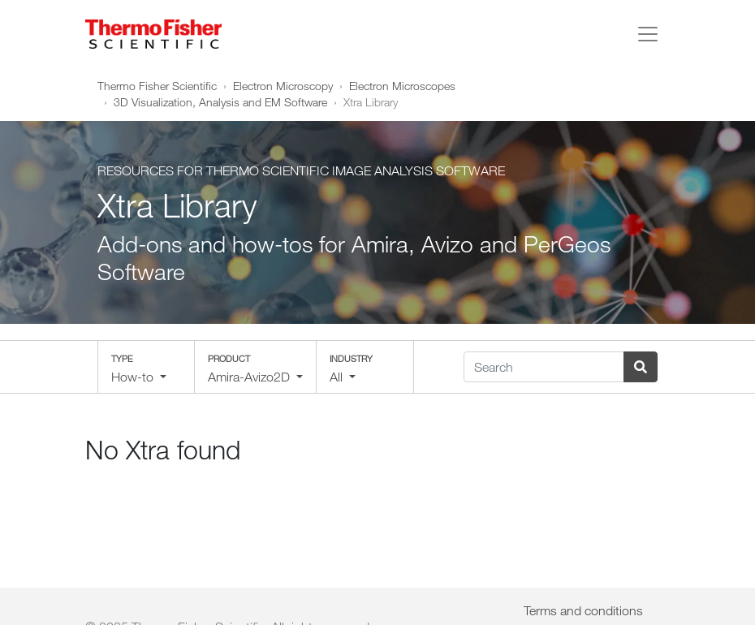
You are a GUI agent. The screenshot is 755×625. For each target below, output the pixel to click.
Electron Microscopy (283, 86)
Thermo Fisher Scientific (157, 86)
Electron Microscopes (402, 86)
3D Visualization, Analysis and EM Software (220, 102)
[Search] (544, 366)
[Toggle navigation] (648, 34)
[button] (146, 367)
